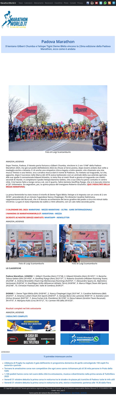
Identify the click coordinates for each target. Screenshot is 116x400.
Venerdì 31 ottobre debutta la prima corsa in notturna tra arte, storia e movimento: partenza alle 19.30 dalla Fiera (57, 382)
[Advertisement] (72, 20)
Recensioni (49, 3)
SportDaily (76, 393)
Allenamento (38, 3)
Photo (66, 3)
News (21, 3)
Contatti (73, 3)
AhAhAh (84, 393)
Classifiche (58, 3)
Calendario (28, 3)
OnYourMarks (65, 393)
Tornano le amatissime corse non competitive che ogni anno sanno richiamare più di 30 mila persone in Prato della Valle (58, 369)
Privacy (80, 3)
